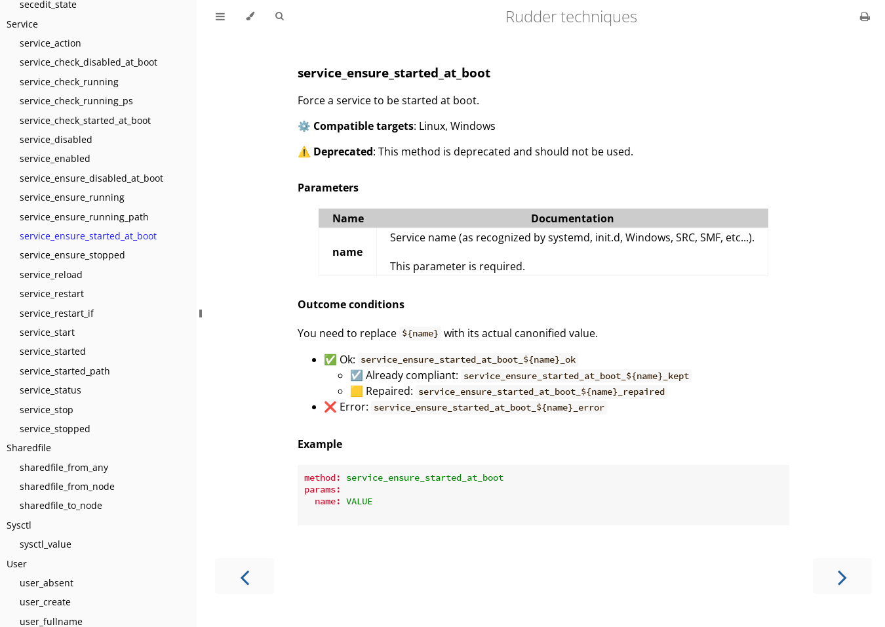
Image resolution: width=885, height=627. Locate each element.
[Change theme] (250, 16)
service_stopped (55, 428)
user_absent (46, 582)
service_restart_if (57, 313)
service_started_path (65, 371)
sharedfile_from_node (67, 486)
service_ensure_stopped (72, 255)
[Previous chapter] (244, 576)
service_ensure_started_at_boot (88, 236)
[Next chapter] (842, 576)
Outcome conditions (351, 304)
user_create (45, 602)
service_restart (52, 293)
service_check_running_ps (76, 100)
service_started (53, 351)
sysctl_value (45, 544)
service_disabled (56, 139)
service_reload (51, 274)
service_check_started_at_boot (85, 120)
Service (22, 24)
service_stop (46, 409)
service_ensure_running (72, 197)
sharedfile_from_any (64, 467)
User (17, 563)
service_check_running (69, 81)
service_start (47, 332)
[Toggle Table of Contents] (220, 16)
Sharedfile (29, 447)
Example (320, 444)
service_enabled (55, 158)
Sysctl (19, 525)
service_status (50, 390)
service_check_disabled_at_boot (88, 62)
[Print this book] (865, 16)
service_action (50, 43)
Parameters (328, 187)
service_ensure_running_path (84, 217)
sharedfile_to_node (61, 505)
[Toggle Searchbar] (279, 16)
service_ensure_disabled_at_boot (91, 178)
